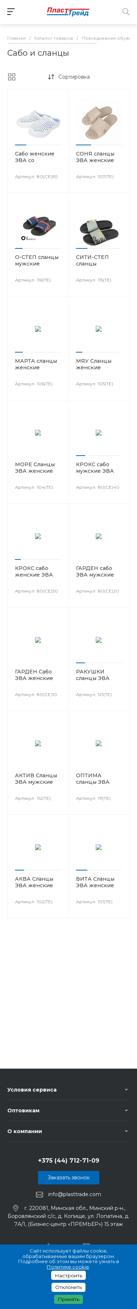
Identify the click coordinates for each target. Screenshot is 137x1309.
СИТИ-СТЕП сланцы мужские (92, 264)
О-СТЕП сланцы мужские (36, 260)
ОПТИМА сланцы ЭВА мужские (93, 782)
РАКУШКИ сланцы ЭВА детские (93, 678)
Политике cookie (68, 1267)
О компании (24, 1131)
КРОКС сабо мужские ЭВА (95, 467)
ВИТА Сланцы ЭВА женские (95, 882)
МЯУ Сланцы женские (93, 364)
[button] (19, 248)
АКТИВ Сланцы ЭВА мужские (36, 778)
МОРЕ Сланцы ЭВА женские (35, 467)
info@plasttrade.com (74, 1194)
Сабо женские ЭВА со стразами (34, 160)
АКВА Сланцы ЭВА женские (34, 882)
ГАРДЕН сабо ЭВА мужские (95, 571)
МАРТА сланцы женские (36, 364)
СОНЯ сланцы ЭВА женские (95, 157)
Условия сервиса (32, 1089)
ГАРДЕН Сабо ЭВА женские (34, 674)
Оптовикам (23, 1110)
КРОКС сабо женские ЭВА (34, 571)
